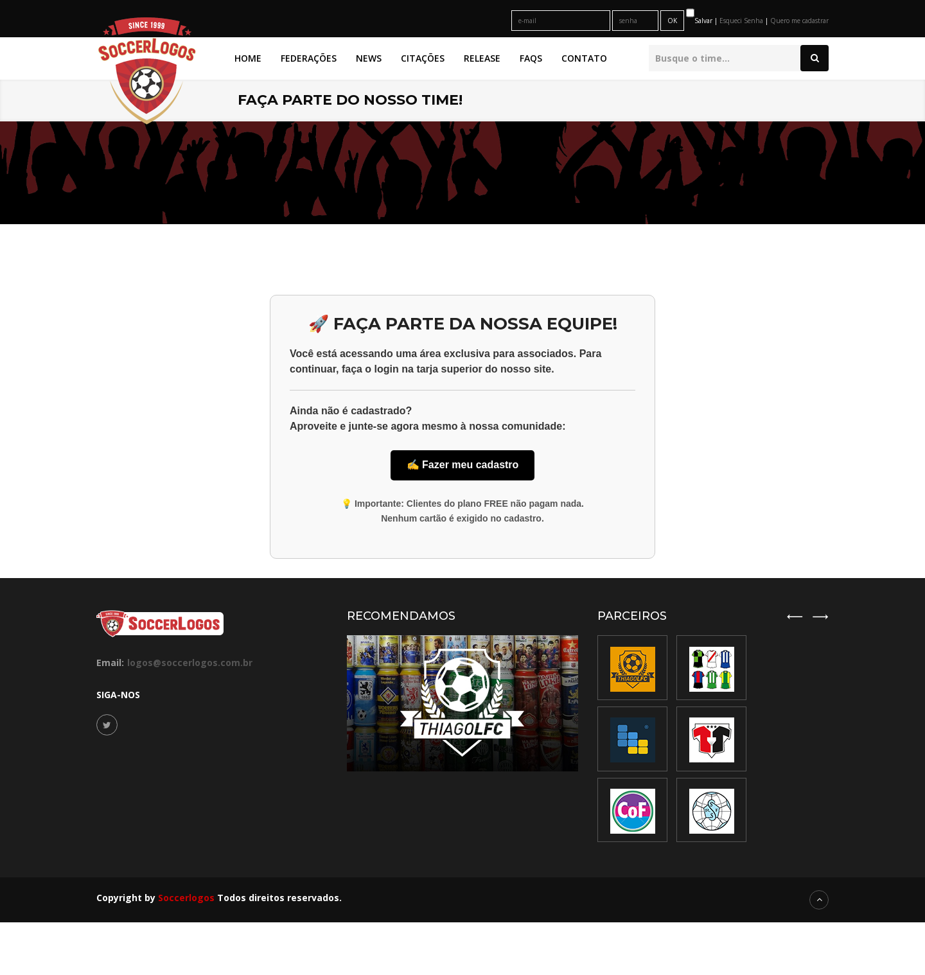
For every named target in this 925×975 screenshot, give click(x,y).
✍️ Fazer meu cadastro (463, 464)
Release (482, 58)
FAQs (531, 58)
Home (247, 58)
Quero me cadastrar (799, 20)
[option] (711, 740)
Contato (584, 58)
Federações (309, 58)
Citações (423, 58)
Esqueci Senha (742, 20)
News (369, 58)
